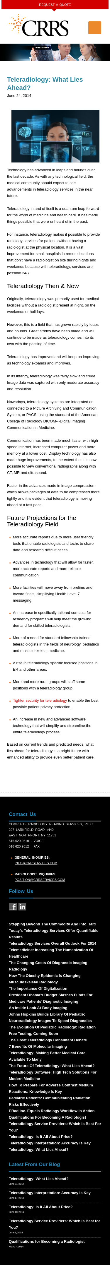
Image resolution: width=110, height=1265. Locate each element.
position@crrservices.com (40, 879)
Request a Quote (55, 4)
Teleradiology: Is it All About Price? (41, 1207)
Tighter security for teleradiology (40, 700)
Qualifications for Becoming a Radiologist (47, 1241)
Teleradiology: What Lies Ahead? (39, 1179)
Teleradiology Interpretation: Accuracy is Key (50, 1193)
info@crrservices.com (36, 863)
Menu (94, 27)
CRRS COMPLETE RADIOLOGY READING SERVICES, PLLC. (39, 25)
